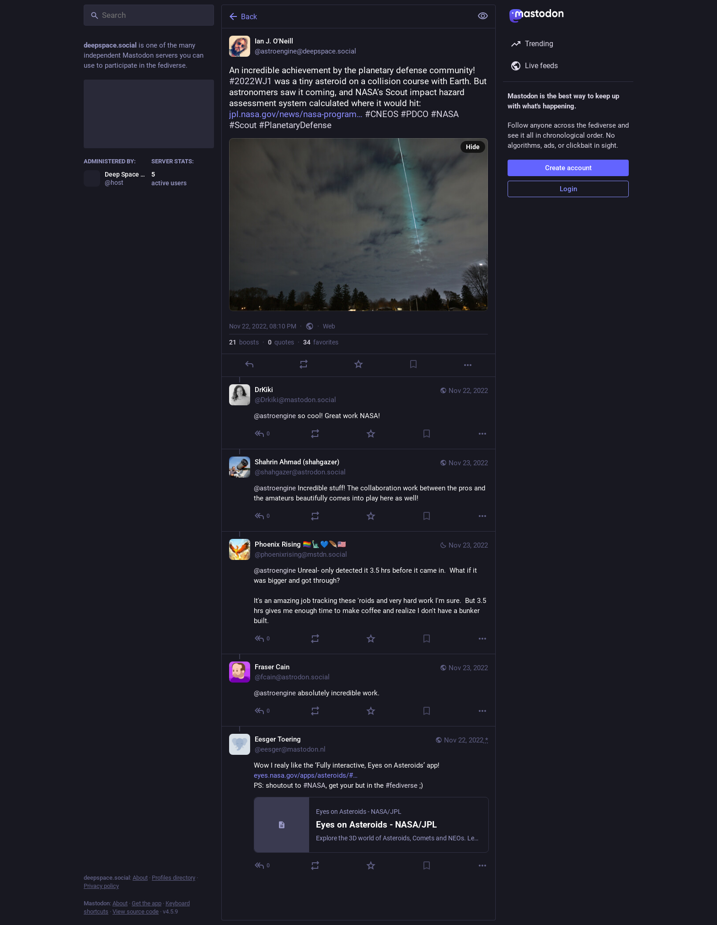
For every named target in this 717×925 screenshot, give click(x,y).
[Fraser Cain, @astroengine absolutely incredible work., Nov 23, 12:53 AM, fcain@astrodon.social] (358, 690)
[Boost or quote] (303, 364)
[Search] (149, 15)
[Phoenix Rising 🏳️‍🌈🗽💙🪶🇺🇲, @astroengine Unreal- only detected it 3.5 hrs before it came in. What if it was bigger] (358, 592)
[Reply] (249, 364)
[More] (467, 365)
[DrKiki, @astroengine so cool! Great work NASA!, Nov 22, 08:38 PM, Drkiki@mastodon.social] (358, 413)
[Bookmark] (413, 364)
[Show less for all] (483, 16)
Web (329, 326)
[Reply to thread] (263, 433)
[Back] (346, 16)
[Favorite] (358, 364)
